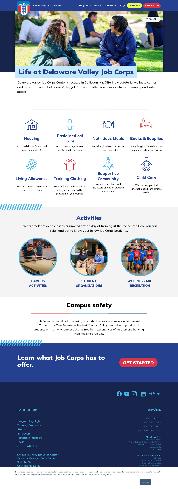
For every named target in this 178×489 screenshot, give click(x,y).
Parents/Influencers (29, 437)
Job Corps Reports (153, 439)
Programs (84, 5)
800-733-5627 (152, 426)
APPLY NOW (152, 5)
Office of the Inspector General (148, 465)
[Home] (23, 8)
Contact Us (153, 418)
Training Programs (29, 425)
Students (23, 429)
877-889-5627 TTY (149, 430)
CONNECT (134, 5)
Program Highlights (29, 421)
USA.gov (157, 458)
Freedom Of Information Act (149, 444)
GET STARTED (27, 446)
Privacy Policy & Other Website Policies (145, 442)
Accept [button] (145, 482)
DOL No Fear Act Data (151, 463)
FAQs (123, 5)
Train (96, 5)
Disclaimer (156, 449)
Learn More (109, 5)
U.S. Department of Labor (150, 460)
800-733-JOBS (152, 422)
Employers (24, 433)
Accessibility (155, 447)
